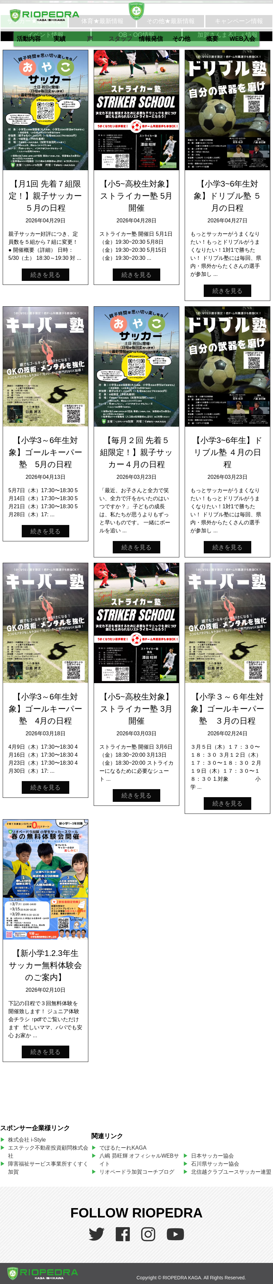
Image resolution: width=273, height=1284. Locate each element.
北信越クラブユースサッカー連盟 (231, 1172)
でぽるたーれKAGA (122, 1148)
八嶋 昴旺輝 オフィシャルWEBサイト (139, 1160)
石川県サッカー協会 (215, 1164)
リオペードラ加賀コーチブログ (136, 1172)
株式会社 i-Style (27, 1140)
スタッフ (120, 38)
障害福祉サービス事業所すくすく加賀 (48, 1168)
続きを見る (45, 274)
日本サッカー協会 (212, 1156)
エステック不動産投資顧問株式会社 (48, 1152)
